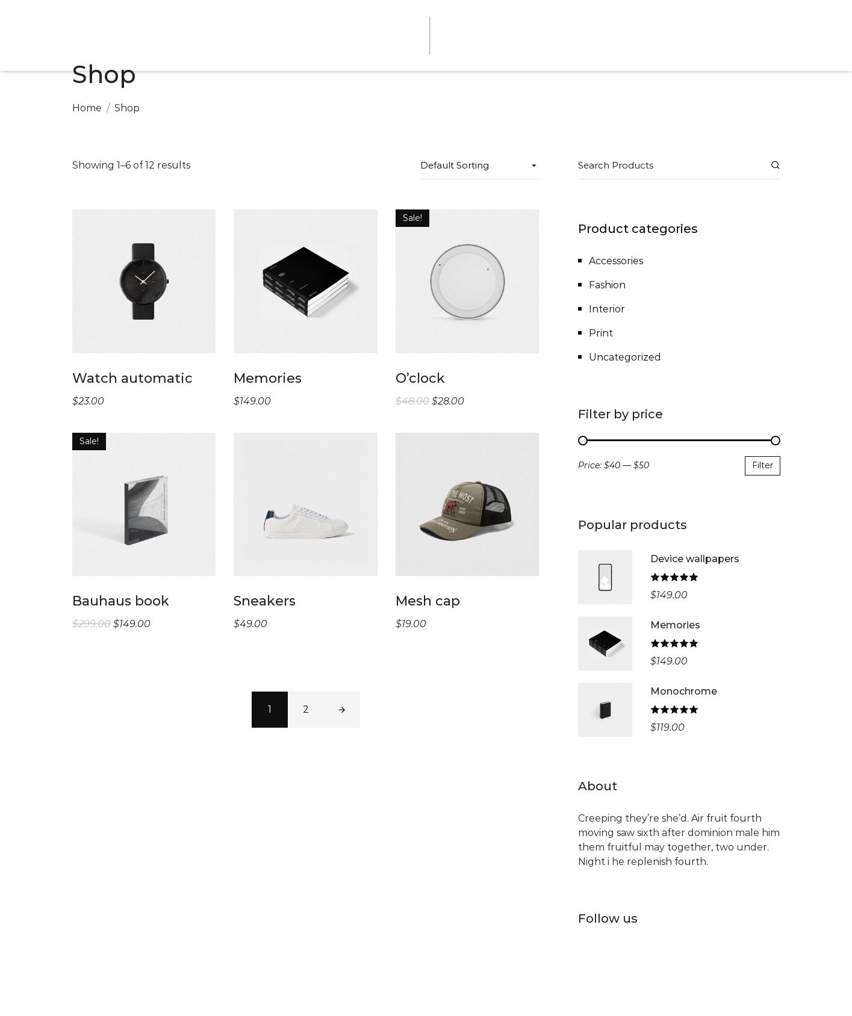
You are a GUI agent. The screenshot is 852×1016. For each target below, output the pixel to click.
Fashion (607, 285)
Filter (762, 465)
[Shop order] (479, 165)
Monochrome (683, 691)
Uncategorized (625, 357)
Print (601, 333)
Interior (607, 309)
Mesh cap (428, 601)
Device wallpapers (694, 559)
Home (87, 108)
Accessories (616, 261)
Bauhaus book (120, 601)
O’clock (420, 378)
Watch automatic (132, 378)
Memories (268, 378)
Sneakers (265, 601)
